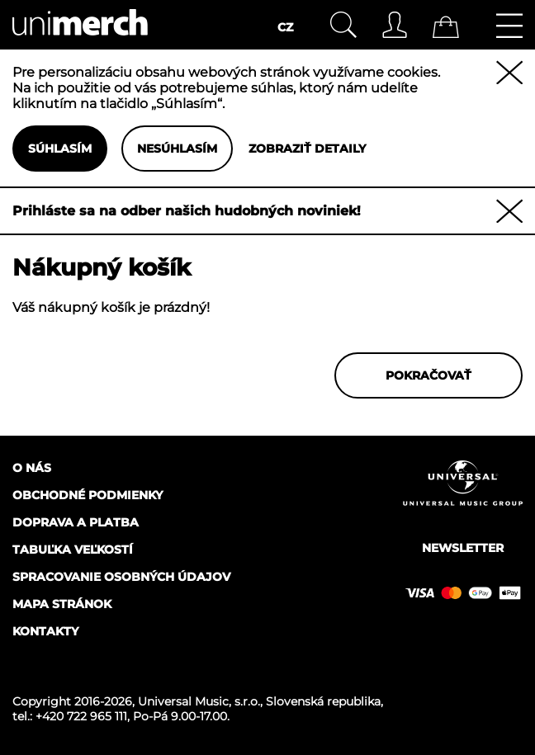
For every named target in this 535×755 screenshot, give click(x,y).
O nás (31, 467)
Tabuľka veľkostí (72, 549)
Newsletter (463, 547)
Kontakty (45, 631)
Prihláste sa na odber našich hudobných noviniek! (186, 211)
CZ (285, 27)
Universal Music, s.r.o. (199, 701)
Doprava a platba (75, 522)
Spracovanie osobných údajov (121, 576)
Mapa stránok (61, 604)
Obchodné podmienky (87, 495)
